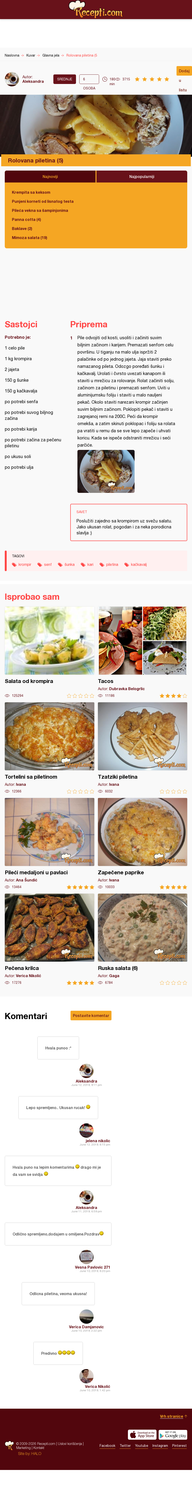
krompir (25, 564)
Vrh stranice (171, 1416)
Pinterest (179, 1446)
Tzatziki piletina (142, 748)
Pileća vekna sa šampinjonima (40, 210)
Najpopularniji (141, 176)
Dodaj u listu (184, 72)
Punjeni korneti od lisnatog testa (43, 201)
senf (48, 564)
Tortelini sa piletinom (49, 748)
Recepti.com (96, 9)
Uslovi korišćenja (70, 1444)
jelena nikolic (98, 1140)
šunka (70, 564)
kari (90, 564)
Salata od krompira (49, 652)
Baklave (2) (22, 228)
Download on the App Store (142, 1435)
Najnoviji (50, 176)
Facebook (107, 1446)
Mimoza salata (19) (29, 237)
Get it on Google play (173, 1435)
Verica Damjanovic (86, 1326)
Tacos (142, 652)
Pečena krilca (49, 939)
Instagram (160, 1446)
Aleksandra (33, 81)
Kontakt (38, 1448)
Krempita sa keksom (31, 192)
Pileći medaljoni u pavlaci (49, 843)
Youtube (141, 1446)
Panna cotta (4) (26, 219)
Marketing (23, 1448)
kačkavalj (139, 564)
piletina (112, 564)
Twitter (125, 1446)
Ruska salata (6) (142, 939)
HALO (36, 1453)
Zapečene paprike (142, 843)
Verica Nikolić (97, 1386)
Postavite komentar (91, 1015)
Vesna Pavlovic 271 (92, 1267)
